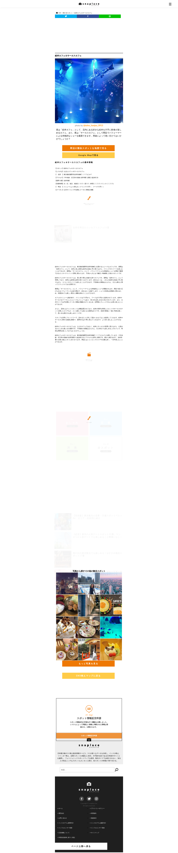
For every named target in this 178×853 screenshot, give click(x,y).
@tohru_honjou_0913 (93, 125)
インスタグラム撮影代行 (98, 823)
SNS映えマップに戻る (88, 676)
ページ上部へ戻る (89, 847)
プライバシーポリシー (97, 809)
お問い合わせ (62, 818)
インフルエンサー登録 (97, 828)
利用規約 (93, 814)
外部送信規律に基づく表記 (66, 838)
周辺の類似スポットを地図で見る (88, 148)
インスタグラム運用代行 (66, 823)
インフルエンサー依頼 (65, 828)
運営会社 (61, 814)
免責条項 (93, 818)
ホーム (60, 809)
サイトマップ (94, 833)
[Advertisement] (89, 35)
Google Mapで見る (88, 155)
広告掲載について (63, 833)
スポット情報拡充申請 (89, 758)
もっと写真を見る (88, 664)
